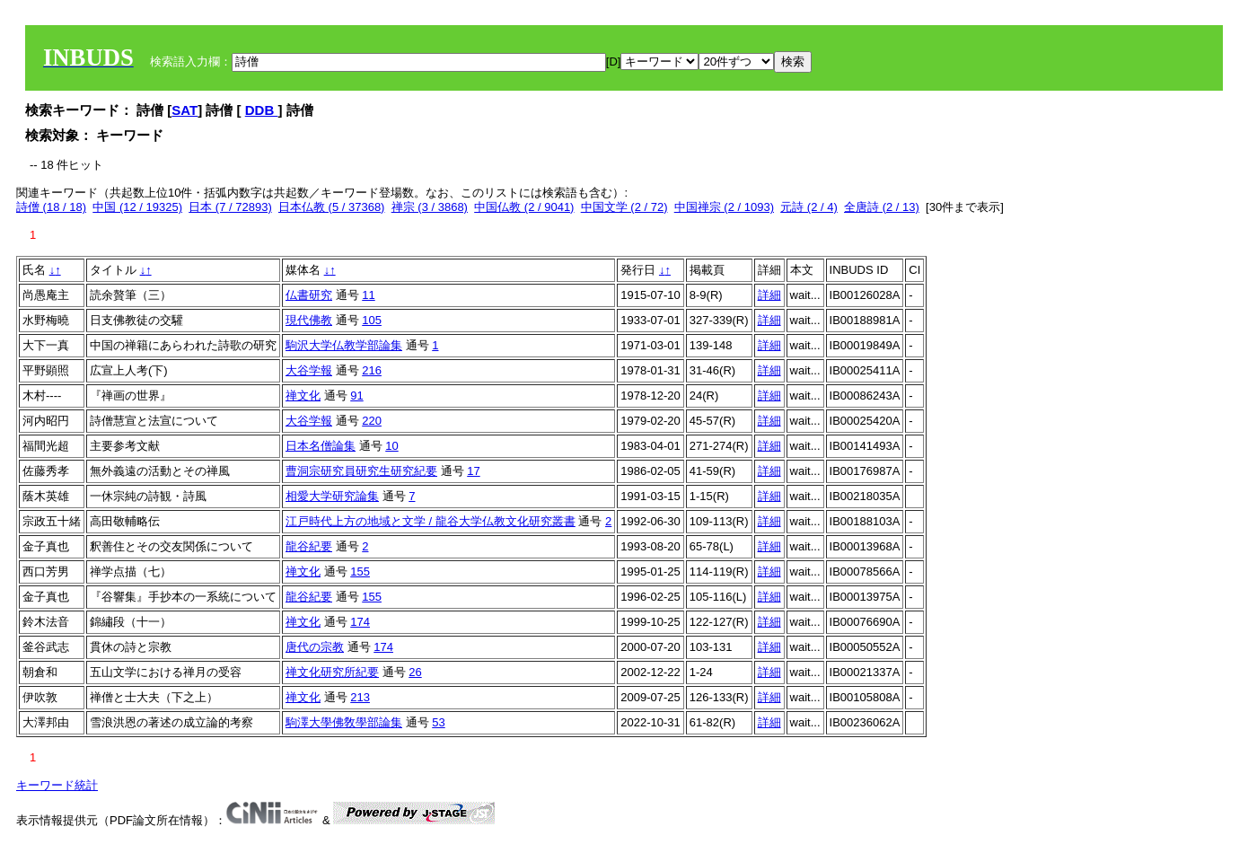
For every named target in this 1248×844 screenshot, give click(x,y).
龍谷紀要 (309, 546)
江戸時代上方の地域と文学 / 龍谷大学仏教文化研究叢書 (431, 521)
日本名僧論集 (321, 446)
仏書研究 (309, 295)
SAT (184, 110)
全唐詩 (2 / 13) (881, 207)
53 (438, 722)
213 (360, 697)
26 (415, 672)
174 (360, 622)
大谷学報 (309, 370)
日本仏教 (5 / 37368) (331, 207)
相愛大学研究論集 (332, 496)
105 (372, 320)
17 (473, 471)
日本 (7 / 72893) (230, 207)
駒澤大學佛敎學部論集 (344, 722)
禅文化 (303, 395)
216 (372, 370)
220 (372, 420)
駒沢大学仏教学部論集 (344, 345)
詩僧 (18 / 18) (51, 207)
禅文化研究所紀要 (332, 672)
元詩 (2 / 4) (809, 207)
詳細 (769, 295)
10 (391, 446)
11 (368, 295)
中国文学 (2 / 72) (624, 207)
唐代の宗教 (315, 647)
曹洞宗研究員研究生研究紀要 (361, 471)
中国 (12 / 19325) (137, 207)
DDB (261, 110)
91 (356, 395)
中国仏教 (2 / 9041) (524, 207)
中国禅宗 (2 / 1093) (724, 207)
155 (360, 571)
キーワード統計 (57, 785)
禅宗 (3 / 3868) (429, 207)
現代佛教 (309, 320)
